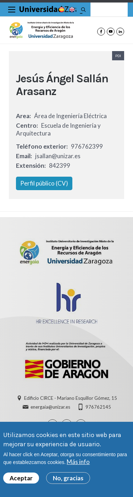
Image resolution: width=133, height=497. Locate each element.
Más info (78, 463)
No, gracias (68, 479)
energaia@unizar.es (50, 407)
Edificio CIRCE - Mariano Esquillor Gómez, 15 (70, 398)
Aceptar (21, 479)
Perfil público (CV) (44, 183)
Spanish (61, 9)
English (71, 9)
